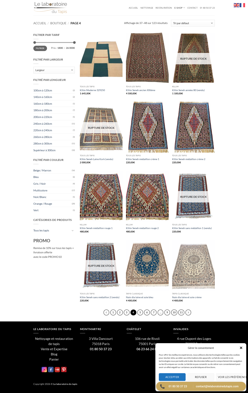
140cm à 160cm (42, 96)
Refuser (201, 377)
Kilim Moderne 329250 (92, 90)
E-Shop (179, 7)
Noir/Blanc (39, 196)
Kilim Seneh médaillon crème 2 (188, 159)
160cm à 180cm (42, 103)
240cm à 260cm (42, 123)
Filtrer (40, 48)
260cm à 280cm (42, 136)
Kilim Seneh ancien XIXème (140, 90)
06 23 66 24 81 (147, 349)
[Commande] (193, 23)
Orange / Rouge (42, 203)
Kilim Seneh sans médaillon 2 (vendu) (99, 297)
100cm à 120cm (42, 90)
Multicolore (40, 190)
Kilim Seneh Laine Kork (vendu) (96, 159)
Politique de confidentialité (210, 385)
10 (174, 312)
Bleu (36, 176)
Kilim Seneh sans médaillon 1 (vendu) (192, 228)
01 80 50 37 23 (207, 7)
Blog (54, 354)
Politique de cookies (187, 385)
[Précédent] (106, 312)
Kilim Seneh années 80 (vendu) (188, 90)
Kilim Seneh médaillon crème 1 (142, 159)
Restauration (164, 7)
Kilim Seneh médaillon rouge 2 (142, 228)
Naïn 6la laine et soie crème (187, 297)
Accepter (172, 377)
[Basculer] (73, 230)
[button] (241, 348)
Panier (54, 359)
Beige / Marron (42, 170)
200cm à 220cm (42, 116)
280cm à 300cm (42, 143)
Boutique (58, 23)
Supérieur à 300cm (44, 150)
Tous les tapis (41, 230)
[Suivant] (188, 312)
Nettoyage (147, 7)
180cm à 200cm (42, 110)
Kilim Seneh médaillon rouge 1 (96, 228)
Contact (192, 7)
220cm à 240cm (42, 130)
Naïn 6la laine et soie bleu (139, 297)
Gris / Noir (39, 183)
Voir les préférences (230, 377)
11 (181, 312)
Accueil (133, 7)
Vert (36, 210)
